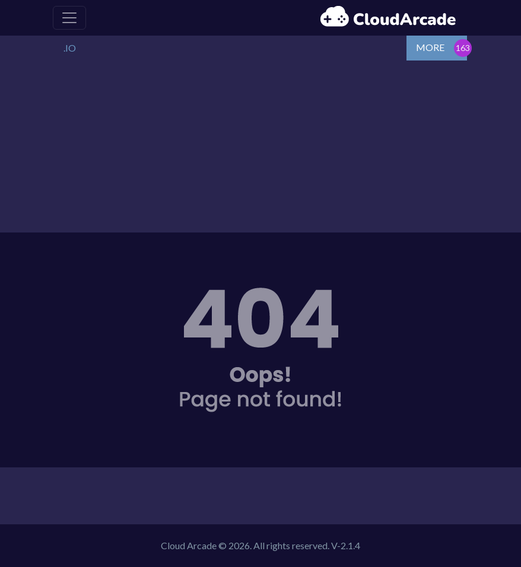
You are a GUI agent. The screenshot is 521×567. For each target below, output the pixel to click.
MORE (430, 47)
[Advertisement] (260, 149)
